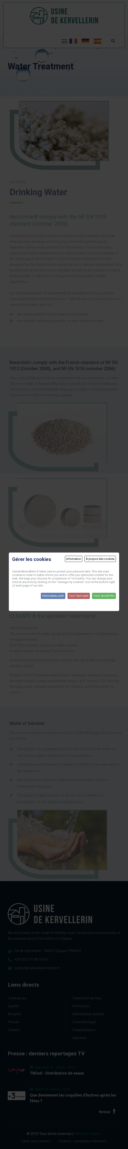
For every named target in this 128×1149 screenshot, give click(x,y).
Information (73, 558)
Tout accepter (104, 595)
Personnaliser (53, 595)
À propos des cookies (100, 558)
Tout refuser (78, 595)
